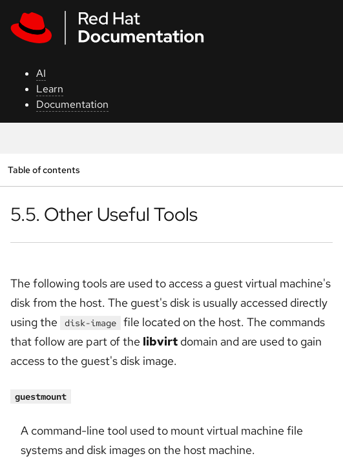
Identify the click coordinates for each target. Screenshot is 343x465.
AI (41, 73)
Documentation (72, 104)
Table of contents (43, 169)
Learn (49, 89)
